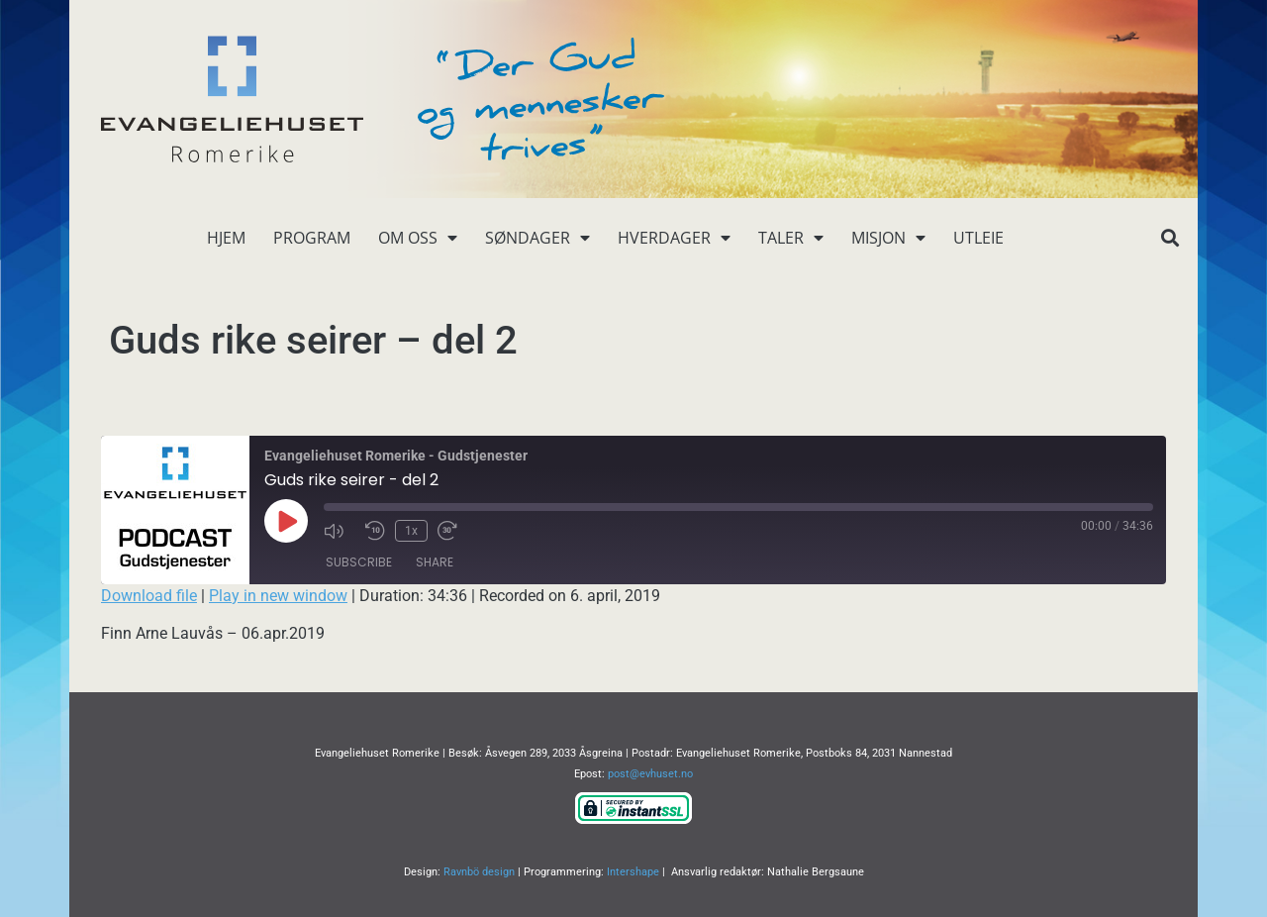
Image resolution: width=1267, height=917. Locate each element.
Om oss (417, 237)
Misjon (888, 237)
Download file (149, 595)
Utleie (978, 238)
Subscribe (359, 562)
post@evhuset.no (650, 773)
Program (311, 238)
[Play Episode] (286, 521)
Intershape (633, 872)
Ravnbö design (479, 872)
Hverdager (674, 237)
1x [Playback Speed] (411, 531)
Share (434, 562)
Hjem (226, 238)
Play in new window (278, 595)
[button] (1169, 238)
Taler (791, 237)
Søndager (537, 237)
